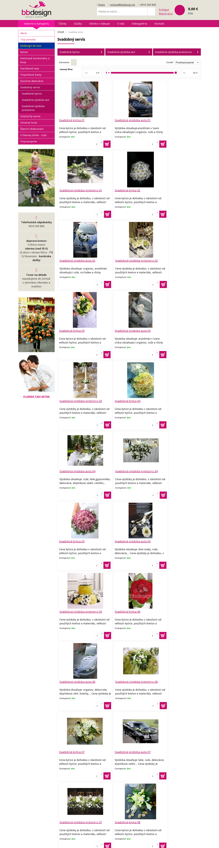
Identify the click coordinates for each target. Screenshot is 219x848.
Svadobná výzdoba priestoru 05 (176, 400)
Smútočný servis (30, 116)
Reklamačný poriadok (96, 811)
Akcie (23, 33)
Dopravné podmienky (96, 807)
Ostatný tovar (28, 122)
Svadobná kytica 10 (72, 750)
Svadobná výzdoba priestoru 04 (176, 330)
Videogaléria (139, 23)
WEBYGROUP (160, 842)
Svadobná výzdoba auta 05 (125, 400)
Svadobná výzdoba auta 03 (125, 260)
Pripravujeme (28, 141)
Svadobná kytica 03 (72, 260)
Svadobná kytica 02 (72, 190)
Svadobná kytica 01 (72, 120)
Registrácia (166, 13)
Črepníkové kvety (30, 74)
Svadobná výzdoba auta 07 (125, 540)
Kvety (101, 4)
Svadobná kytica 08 (72, 610)
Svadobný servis (30, 87)
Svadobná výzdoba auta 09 (125, 680)
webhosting (132, 842)
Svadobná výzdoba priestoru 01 (176, 120)
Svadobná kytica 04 (72, 330)
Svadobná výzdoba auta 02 (125, 190)
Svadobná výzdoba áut (121, 52)
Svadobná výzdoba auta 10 (125, 750)
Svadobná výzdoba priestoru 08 (176, 610)
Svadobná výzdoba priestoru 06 (176, 470)
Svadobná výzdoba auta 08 (125, 610)
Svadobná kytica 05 (72, 400)
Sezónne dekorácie (31, 81)
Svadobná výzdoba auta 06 (125, 470)
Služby (78, 23)
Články (63, 23)
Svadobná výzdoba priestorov (173, 52)
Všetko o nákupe (99, 23)
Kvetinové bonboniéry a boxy (34, 60)
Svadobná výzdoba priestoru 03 (176, 260)
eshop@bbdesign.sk (122, 4)
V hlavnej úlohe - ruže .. (34, 135)
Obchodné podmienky (96, 802)
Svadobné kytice (70, 52)
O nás (120, 23)
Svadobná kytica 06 (72, 470)
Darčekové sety (29, 68)
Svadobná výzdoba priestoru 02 (176, 190)
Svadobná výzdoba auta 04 (125, 330)
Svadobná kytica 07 (72, 540)
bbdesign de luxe (30, 45)
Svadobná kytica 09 (72, 680)
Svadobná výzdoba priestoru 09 (176, 680)
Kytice (24, 52)
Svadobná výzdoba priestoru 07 (176, 540)
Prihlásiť (164, 9)
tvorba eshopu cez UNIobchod (108, 842)
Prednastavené (185, 62)
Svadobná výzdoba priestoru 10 (176, 750)
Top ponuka (27, 39)
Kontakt (159, 23)
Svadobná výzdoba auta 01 (125, 120)
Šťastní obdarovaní (31, 129)
